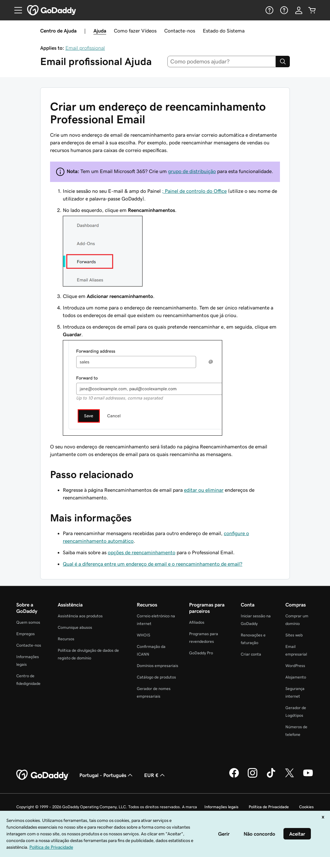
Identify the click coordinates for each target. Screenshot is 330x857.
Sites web (294, 635)
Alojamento (295, 677)
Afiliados (196, 622)
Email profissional (85, 47)
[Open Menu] (15, 10)
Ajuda (99, 30)
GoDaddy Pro (201, 653)
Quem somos (28, 622)
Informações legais (221, 807)
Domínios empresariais (157, 666)
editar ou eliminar (204, 489)
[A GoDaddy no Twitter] (289, 776)
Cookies (306, 807)
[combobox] (221, 61)
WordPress (295, 666)
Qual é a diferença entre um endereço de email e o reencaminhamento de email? (152, 563)
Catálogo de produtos (156, 677)
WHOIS (143, 635)
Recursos (66, 639)
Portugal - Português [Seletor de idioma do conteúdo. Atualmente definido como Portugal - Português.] (106, 775)
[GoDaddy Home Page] (42, 775)
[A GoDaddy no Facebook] (234, 776)
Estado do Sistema (224, 30)
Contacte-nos (179, 30)
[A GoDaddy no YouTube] (308, 776)
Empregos (25, 634)
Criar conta (251, 654)
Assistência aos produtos (80, 616)
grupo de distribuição (192, 171)
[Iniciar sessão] (298, 10)
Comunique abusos (75, 627)
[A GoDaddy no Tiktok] (271, 776)
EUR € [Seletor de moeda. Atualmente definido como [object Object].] (155, 775)
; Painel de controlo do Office (194, 190)
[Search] (283, 61)
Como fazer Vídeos (135, 30)
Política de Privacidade (269, 807)
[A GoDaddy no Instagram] (252, 776)
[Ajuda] (269, 10)
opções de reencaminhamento (141, 552)
